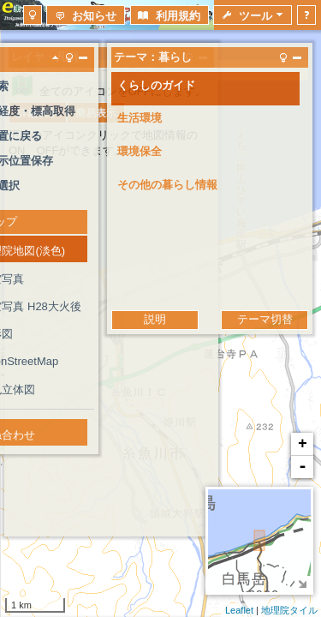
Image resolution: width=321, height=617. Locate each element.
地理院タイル (289, 610)
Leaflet (239, 610)
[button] (32, 15)
